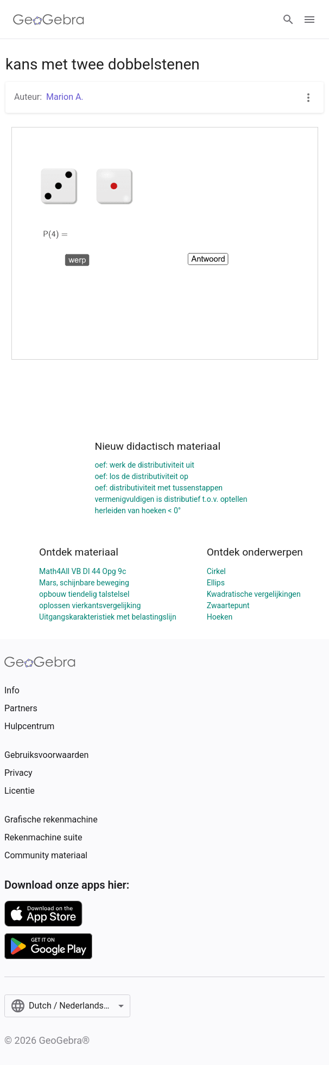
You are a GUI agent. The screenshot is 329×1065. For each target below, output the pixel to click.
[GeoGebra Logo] (48, 19)
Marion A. (65, 97)
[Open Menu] (309, 19)
